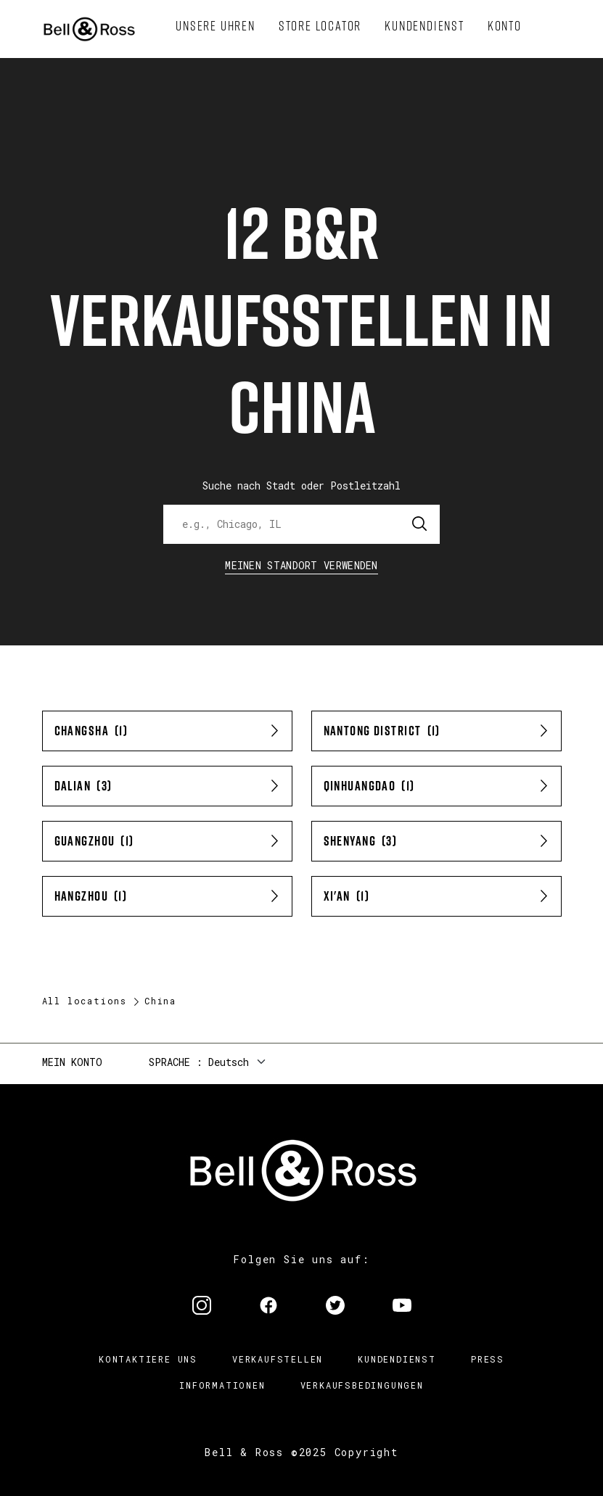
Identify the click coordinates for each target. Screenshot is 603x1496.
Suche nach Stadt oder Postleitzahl (301, 485)
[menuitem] (215, 26)
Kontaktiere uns (148, 1359)
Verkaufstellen (277, 1359)
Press (487, 1359)
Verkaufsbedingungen (362, 1385)
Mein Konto (72, 1062)
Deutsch (228, 1062)
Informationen (222, 1385)
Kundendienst (397, 1359)
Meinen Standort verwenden (301, 565)
